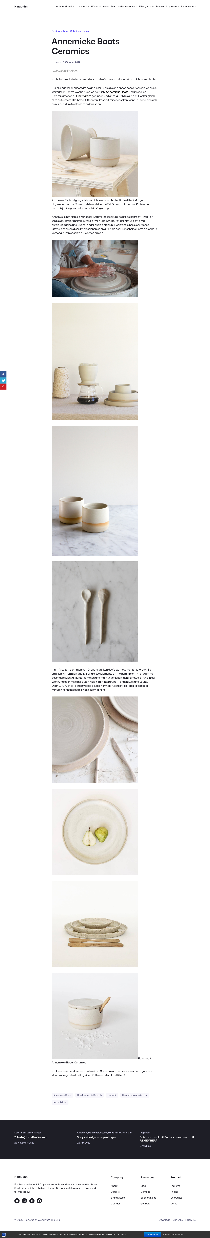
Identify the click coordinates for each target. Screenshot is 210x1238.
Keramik (112, 1095)
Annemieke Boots (62, 1095)
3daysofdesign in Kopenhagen (96, 1137)
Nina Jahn (21, 6)
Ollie (58, 1219)
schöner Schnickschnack (75, 31)
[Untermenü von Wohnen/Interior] (66, 6)
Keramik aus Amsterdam (135, 1095)
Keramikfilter (60, 1102)
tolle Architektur (123, 1132)
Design (56, 31)
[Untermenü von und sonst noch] (127, 6)
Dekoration (20, 1132)
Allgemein (82, 1132)
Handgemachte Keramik (89, 1095)
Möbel (37, 1132)
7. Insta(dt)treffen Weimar (30, 1137)
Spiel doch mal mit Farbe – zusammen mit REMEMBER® (167, 1139)
